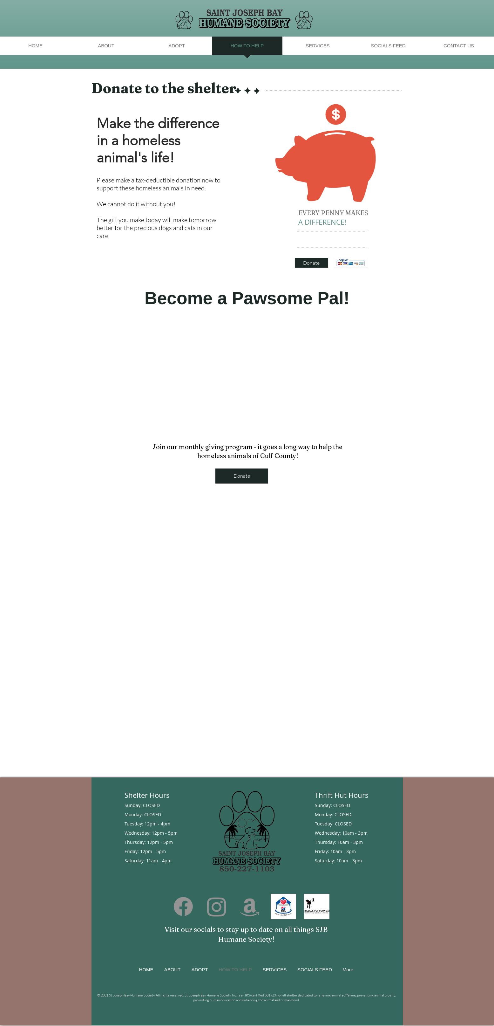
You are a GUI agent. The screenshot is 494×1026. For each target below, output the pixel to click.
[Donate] (311, 263)
